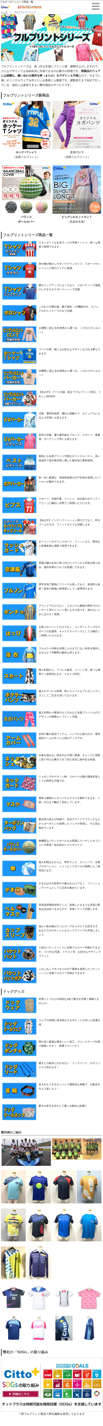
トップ (4, 12)
